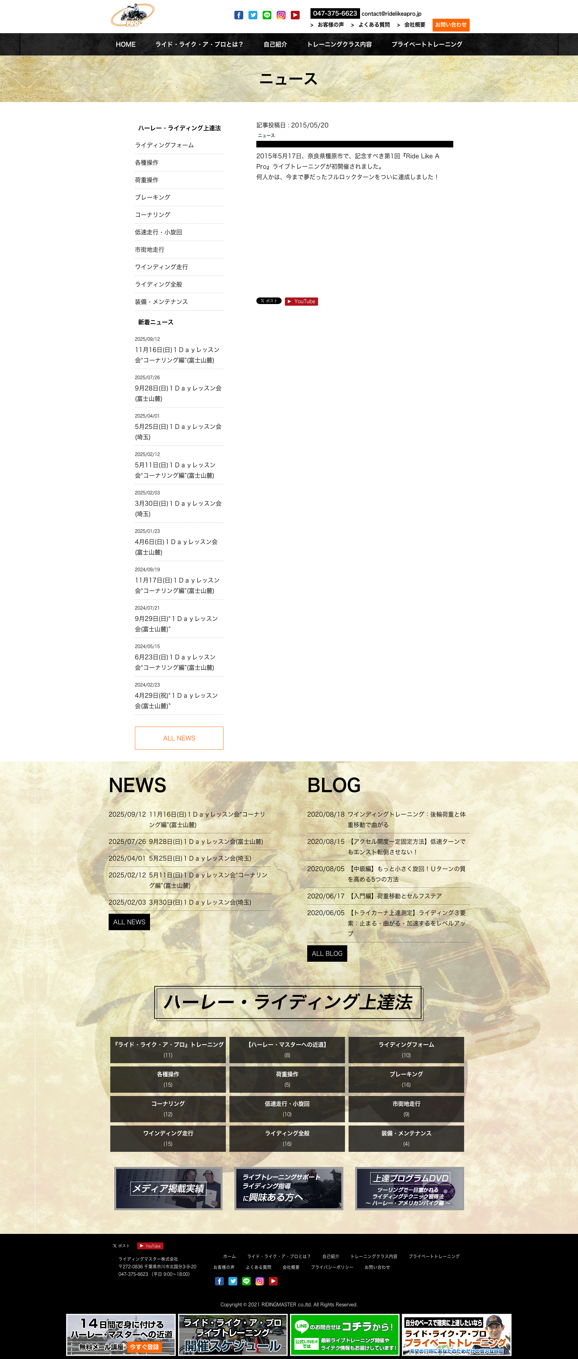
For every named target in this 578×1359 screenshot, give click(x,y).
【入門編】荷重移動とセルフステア (395, 896)
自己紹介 (330, 1256)
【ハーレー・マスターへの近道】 (287, 1044)
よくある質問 (374, 24)
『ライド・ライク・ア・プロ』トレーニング (168, 1044)
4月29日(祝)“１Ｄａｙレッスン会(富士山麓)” (176, 700)
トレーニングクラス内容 (374, 1256)
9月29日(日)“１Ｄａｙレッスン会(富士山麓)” (176, 624)
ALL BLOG (327, 953)
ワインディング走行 (161, 267)
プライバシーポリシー (332, 1267)
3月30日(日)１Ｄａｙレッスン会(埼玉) (178, 508)
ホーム (229, 1256)
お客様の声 (331, 24)
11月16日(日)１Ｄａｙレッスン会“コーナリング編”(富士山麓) (177, 355)
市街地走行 (149, 249)
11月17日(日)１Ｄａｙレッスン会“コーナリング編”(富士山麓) (177, 585)
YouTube (301, 301)
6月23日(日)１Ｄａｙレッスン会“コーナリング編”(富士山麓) (175, 662)
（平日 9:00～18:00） (170, 1274)
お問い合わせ (451, 24)
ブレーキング (152, 197)
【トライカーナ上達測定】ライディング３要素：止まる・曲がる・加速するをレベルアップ (407, 923)
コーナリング (152, 215)
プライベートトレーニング (434, 1256)
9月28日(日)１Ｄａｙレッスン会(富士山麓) (178, 393)
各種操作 (147, 162)
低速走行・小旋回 (158, 232)
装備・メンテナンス (161, 302)
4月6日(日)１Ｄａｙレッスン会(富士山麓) (176, 547)
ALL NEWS (129, 922)
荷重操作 (147, 180)
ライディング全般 (158, 284)
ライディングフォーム (164, 145)
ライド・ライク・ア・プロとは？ (279, 1256)
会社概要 (414, 24)
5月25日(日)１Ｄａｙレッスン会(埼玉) (178, 432)
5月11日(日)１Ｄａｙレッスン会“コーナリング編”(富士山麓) (175, 470)
